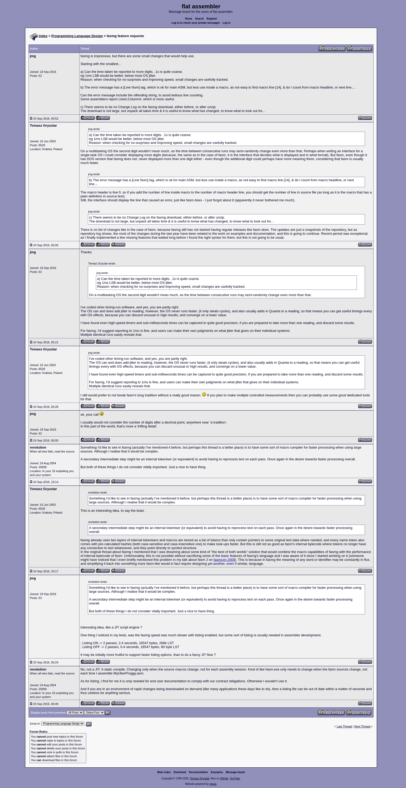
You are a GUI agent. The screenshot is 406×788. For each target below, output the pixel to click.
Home (188, 18)
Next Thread (362, 726)
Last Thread (344, 726)
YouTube (235, 778)
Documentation (198, 772)
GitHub (224, 778)
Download (180, 772)
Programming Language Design (77, 36)
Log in (227, 22)
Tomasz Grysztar (199, 778)
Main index (164, 772)
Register (212, 18)
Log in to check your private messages (195, 22)
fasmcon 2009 (224, 560)
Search (199, 18)
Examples (217, 772)
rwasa (212, 784)
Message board (235, 772)
